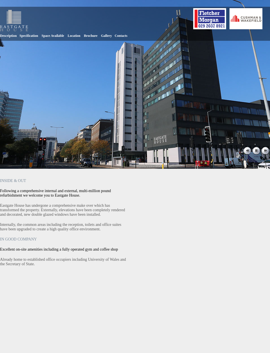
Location (74, 36)
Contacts (121, 36)
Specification (28, 36)
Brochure (90, 36)
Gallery (106, 36)
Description (8, 36)
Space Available (53, 36)
